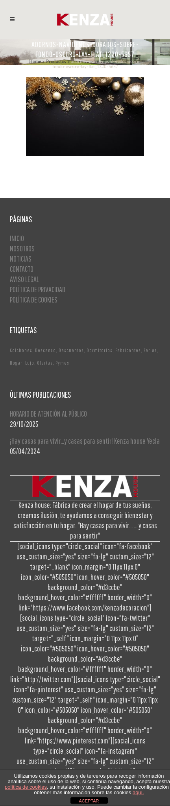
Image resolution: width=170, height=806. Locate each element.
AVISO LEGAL (24, 279)
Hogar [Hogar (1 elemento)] (16, 363)
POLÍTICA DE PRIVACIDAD (37, 289)
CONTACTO (21, 268)
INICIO (17, 238)
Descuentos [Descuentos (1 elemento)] (71, 350)
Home (35, 61)
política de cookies (26, 787)
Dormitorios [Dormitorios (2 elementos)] (100, 350)
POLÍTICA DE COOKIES (33, 299)
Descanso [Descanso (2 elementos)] (45, 350)
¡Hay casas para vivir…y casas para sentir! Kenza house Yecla (85, 440)
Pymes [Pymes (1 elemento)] (62, 363)
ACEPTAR (89, 801)
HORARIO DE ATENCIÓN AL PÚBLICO (48, 413)
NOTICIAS (20, 258)
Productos (56, 61)
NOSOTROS (22, 248)
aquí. (138, 792)
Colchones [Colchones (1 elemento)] (21, 350)
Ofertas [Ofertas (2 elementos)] (45, 363)
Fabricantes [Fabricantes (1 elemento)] (128, 350)
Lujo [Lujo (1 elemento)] (29, 363)
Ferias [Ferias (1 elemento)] (150, 350)
